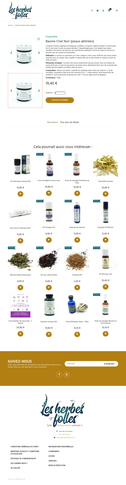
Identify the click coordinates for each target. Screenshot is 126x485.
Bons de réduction (57, 465)
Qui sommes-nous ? (19, 463)
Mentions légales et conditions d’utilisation (25, 452)
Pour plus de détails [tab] (69, 122)
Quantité (49, 93)
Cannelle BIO (77, 274)
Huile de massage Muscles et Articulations (106, 322)
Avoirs (52, 456)
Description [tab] (52, 122)
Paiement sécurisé (97, 446)
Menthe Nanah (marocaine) (20, 274)
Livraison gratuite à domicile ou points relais (102, 457)
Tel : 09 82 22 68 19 (96, 470)
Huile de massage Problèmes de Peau (77, 181)
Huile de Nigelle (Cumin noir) (49, 180)
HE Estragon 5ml (49, 227)
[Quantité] (60, 93)
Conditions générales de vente (25, 446)
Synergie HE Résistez (106, 227)
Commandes (54, 451)
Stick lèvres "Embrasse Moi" (20, 228)
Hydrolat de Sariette (77, 227)
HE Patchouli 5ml (105, 274)
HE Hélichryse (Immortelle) (20, 181)
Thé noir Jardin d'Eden (49, 274)
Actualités (15, 468)
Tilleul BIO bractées (105, 181)
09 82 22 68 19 (65, 434)
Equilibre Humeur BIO (49, 321)
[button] (103, 11)
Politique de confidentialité (23, 458)
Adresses (53, 460)
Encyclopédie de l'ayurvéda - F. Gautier (20, 322)
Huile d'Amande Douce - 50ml (77, 321)
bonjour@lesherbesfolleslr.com (65, 437)
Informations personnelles (61, 446)
